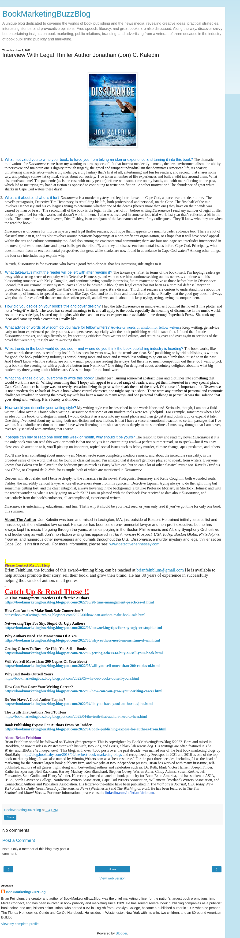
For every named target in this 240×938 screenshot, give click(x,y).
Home (112, 869)
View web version (112, 878)
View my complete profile (20, 924)
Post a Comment (18, 840)
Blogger (121, 933)
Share (10, 817)
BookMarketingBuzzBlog (46, 13)
